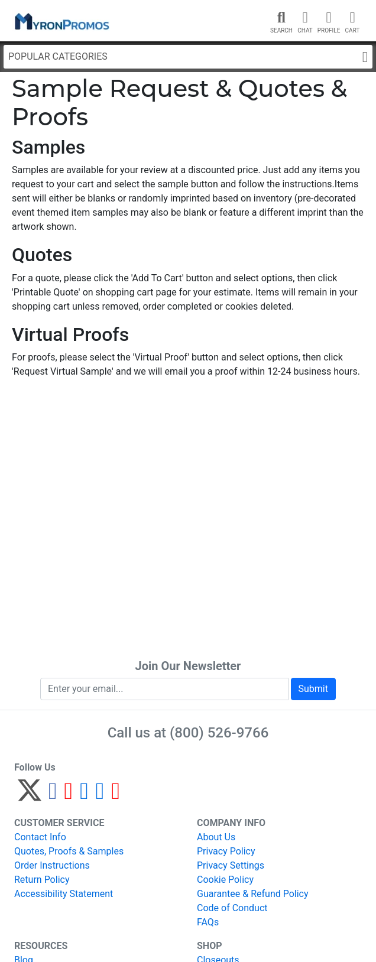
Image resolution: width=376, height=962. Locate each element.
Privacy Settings (230, 865)
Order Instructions (52, 865)
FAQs (208, 922)
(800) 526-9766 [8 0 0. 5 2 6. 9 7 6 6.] (219, 732)
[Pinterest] (69, 795)
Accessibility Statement (63, 893)
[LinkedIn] (100, 795)
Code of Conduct (232, 908)
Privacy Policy (226, 851)
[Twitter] (29, 795)
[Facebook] (53, 795)
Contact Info (40, 837)
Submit (313, 688)
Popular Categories (188, 57)
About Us (216, 837)
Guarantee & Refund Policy (253, 893)
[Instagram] (84, 795)
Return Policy (41, 879)
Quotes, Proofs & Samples (69, 851)
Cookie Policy (225, 879)
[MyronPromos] (61, 20)
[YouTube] (116, 795)
